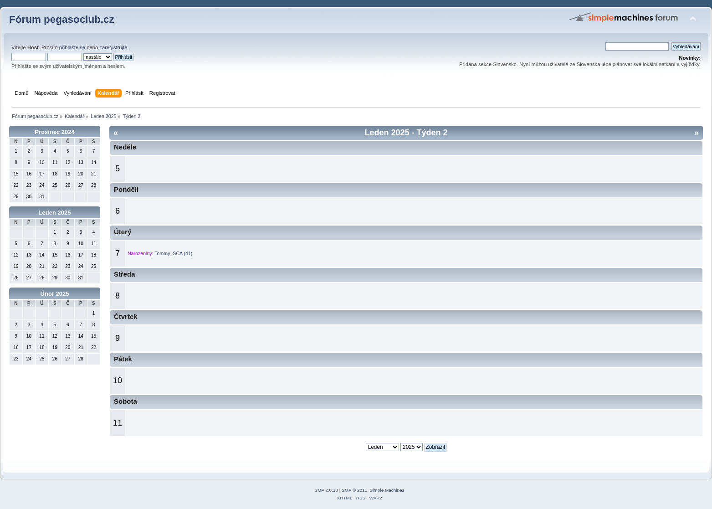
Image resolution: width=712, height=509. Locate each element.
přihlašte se (72, 47)
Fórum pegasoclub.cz (61, 19)
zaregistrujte (113, 47)
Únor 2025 (55, 293)
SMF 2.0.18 (326, 490)
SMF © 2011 (354, 490)
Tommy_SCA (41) (173, 253)
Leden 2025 (55, 212)
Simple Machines (387, 490)
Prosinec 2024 (54, 132)
